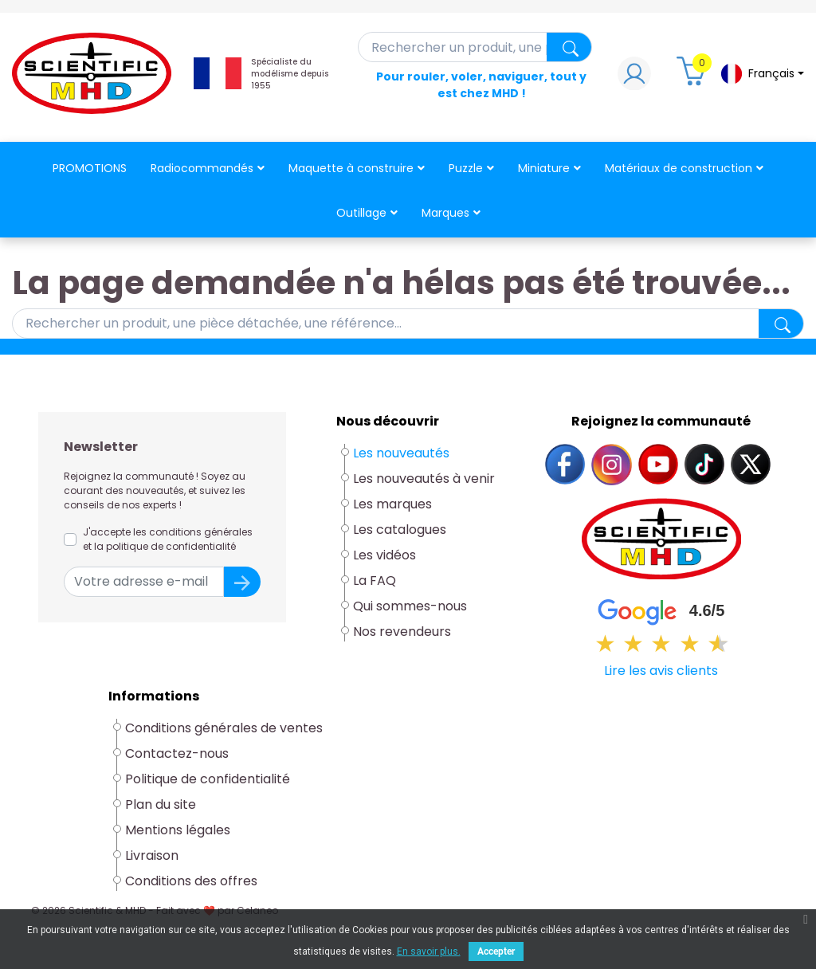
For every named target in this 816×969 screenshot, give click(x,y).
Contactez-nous (177, 753)
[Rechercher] (475, 47)
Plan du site (160, 804)
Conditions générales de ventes (224, 728)
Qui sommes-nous (410, 606)
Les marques (392, 504)
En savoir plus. (429, 951)
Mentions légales (177, 830)
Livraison (151, 855)
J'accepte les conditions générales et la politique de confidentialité (168, 539)
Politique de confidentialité (207, 779)
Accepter (496, 951)
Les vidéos (384, 555)
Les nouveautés (401, 453)
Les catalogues (399, 529)
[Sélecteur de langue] (762, 73)
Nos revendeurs (402, 631)
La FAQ (374, 580)
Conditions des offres (193, 881)
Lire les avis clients (661, 670)
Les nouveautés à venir (424, 478)
